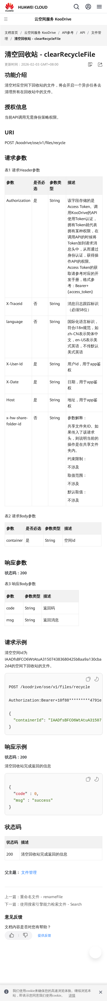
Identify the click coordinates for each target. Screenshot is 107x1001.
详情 (72, 995)
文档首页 (11, 33)
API (82, 33)
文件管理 (29, 872)
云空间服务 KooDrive (40, 33)
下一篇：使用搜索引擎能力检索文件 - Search (43, 904)
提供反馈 (44, 935)
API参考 (68, 33)
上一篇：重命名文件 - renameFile (34, 897)
